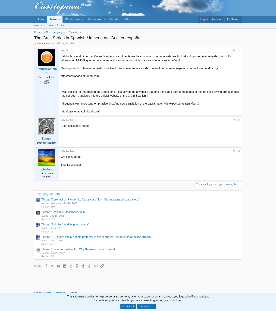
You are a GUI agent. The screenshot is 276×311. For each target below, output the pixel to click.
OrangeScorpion (46, 43)
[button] (82, 19)
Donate (113, 19)
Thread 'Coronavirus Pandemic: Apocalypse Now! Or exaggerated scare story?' (90, 199)
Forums (55, 19)
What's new (72, 19)
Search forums (56, 25)
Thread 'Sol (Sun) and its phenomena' (65, 224)
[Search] (233, 19)
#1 (238, 50)
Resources (94, 19)
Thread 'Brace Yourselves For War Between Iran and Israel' (78, 249)
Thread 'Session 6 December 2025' (63, 211)
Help (127, 19)
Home (40, 19)
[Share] (233, 50)
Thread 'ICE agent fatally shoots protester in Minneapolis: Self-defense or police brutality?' (97, 236)
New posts (40, 25)
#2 (238, 120)
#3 (238, 151)
